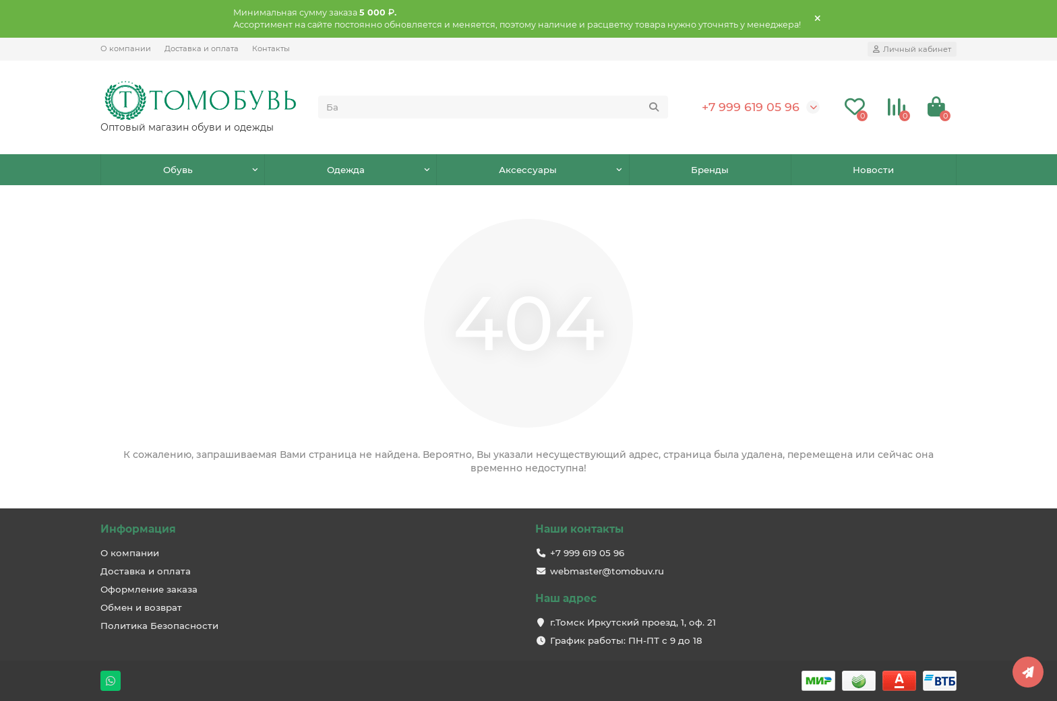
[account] (912, 49)
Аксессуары (528, 169)
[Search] (493, 107)
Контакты (271, 48)
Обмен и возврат (141, 607)
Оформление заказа (149, 589)
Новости (873, 169)
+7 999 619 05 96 (750, 107)
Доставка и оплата (201, 48)
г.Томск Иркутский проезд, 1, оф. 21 (633, 622)
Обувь (178, 169)
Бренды (710, 169)
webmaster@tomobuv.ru (607, 571)
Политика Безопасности (159, 625)
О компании (125, 48)
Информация (138, 529)
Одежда (346, 169)
